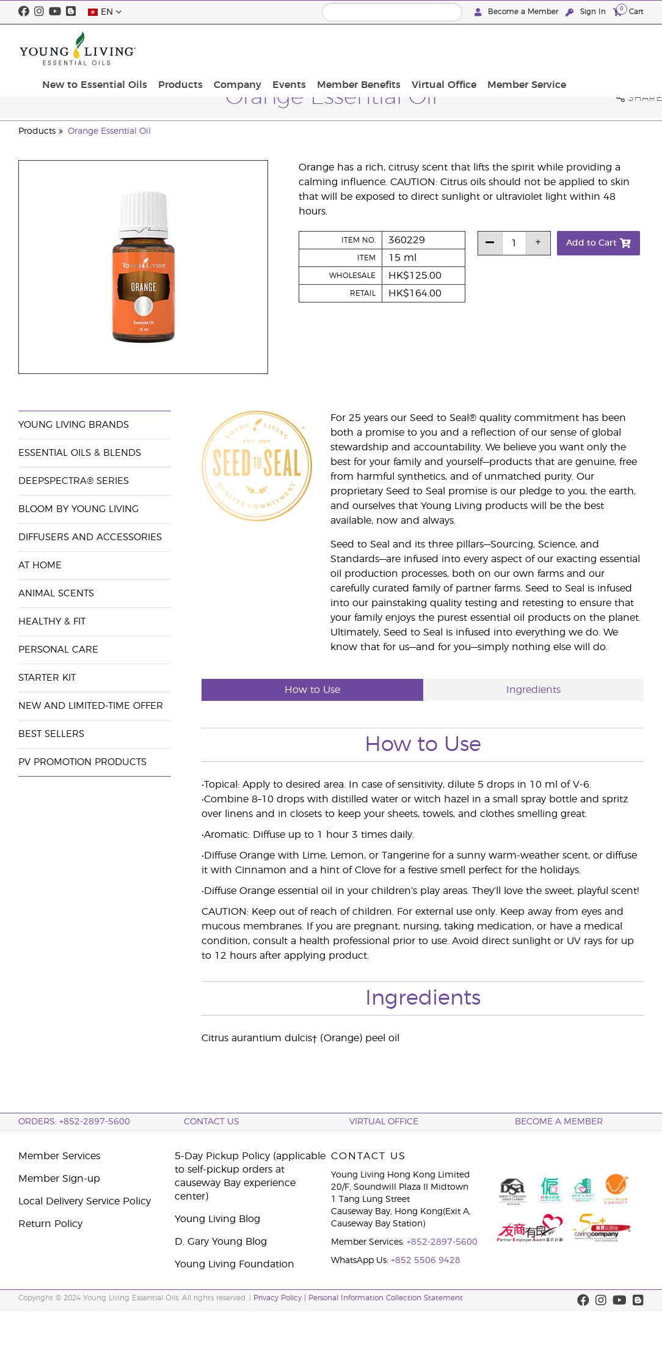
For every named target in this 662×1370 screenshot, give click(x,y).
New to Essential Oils (192, 48)
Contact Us (211, 1122)
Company (328, 41)
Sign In (587, 12)
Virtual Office (522, 48)
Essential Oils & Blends (79, 453)
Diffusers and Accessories (90, 537)
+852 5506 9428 (425, 1260)
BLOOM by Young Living (78, 509)
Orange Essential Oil (109, 131)
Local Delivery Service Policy (84, 1201)
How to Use (312, 690)
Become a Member (518, 12)
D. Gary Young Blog (221, 1242)
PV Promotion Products (82, 762)
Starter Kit (47, 678)
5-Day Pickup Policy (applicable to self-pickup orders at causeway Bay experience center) (250, 1176)
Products (274, 41)
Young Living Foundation (234, 1264)
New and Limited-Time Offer (90, 706)
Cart (628, 11)
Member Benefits (441, 48)
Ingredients (533, 690)
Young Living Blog (217, 1219)
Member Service (600, 48)
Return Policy (50, 1224)
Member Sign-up (59, 1179)
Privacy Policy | (280, 1298)
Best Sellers (51, 734)
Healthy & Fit (51, 621)
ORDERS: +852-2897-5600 (74, 1122)
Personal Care (58, 649)
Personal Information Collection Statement (385, 1298)
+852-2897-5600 (442, 1242)
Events (376, 41)
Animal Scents (56, 593)
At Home (40, 565)
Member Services (59, 1156)
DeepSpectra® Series (73, 481)
